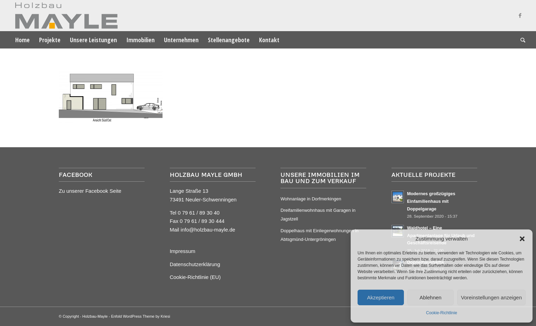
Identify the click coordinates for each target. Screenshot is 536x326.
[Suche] (520, 39)
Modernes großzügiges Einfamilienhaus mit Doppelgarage (431, 201)
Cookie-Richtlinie (441, 312)
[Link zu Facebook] (520, 15)
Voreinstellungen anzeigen (491, 297)
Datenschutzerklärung (195, 264)
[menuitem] (22, 39)
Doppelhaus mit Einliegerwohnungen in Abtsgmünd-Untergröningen (319, 235)
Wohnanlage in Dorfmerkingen (310, 198)
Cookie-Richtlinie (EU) (195, 277)
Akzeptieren (380, 297)
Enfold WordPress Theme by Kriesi (140, 316)
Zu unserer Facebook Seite (90, 191)
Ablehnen (430, 297)
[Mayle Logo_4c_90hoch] (64, 15)
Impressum (182, 251)
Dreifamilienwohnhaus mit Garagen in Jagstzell (317, 214)
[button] (522, 238)
